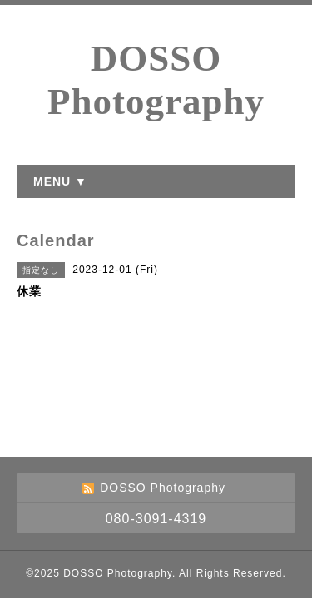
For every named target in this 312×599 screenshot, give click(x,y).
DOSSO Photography (117, 573)
